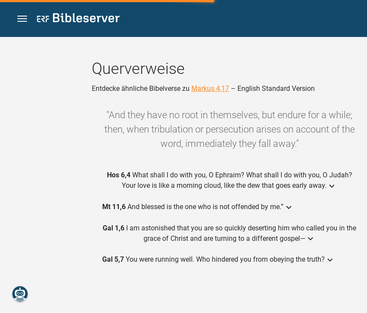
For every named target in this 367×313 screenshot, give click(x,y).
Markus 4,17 (210, 88)
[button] (22, 19)
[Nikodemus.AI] (20, 294)
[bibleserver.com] (78, 19)
